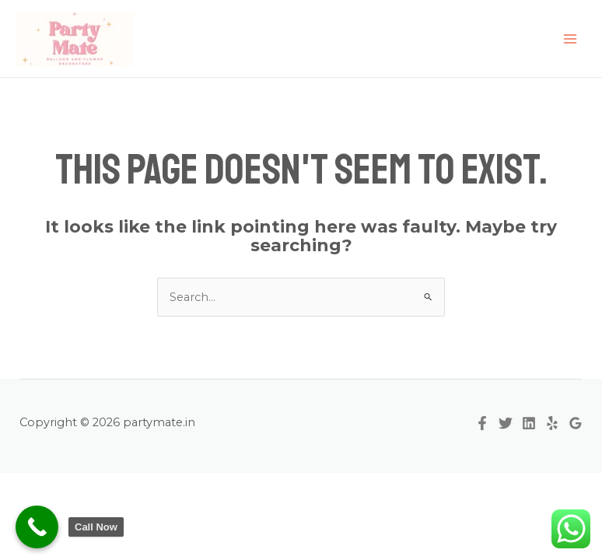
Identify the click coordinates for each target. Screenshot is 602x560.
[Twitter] (506, 423)
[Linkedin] (529, 423)
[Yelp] (552, 423)
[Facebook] (482, 423)
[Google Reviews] (576, 423)
